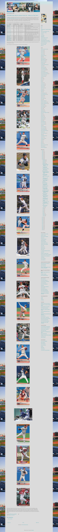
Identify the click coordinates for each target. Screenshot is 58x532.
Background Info (43, 55)
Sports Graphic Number (44, 130)
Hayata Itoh (8, 26)
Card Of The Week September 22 (44, 174)
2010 (42, 226)
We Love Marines (43, 258)
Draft (41, 77)
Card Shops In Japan (44, 32)
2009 (42, 227)
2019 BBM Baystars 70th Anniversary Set (45, 202)
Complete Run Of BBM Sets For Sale (45, 169)
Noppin (42, 298)
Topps (42, 134)
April (43, 212)
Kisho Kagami (9, 27)
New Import (42, 104)
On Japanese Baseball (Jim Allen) (45, 250)
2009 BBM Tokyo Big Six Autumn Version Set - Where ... (45, 172)
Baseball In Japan (43, 235)
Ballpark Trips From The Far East (45, 303)
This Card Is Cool (43, 336)
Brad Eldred (44, 181)
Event (42, 80)
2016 (42, 219)
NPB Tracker (42, 249)
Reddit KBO (42, 347)
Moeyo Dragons (43, 248)
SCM (41, 125)
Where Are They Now (44, 144)
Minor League (43, 98)
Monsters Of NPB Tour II (44, 103)
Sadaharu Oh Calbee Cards (44, 253)
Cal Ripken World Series (44, 64)
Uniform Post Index (43, 44)
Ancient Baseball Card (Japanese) (45, 326)
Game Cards (42, 85)
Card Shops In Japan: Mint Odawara (45, 178)
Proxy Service (43, 117)
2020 (42, 157)
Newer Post (9, 522)
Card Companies (43, 68)
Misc (41, 99)
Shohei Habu (8, 25)
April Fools (42, 54)
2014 (42, 221)
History (42, 89)
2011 (42, 225)
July (43, 208)
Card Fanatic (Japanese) (44, 280)
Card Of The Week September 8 (44, 194)
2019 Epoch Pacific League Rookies (44, 188)
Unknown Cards (43, 138)
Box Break (42, 63)
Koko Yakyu (42, 245)
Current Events (43, 76)
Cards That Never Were (44, 72)
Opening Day (42, 111)
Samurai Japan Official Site (44, 319)
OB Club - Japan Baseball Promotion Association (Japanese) (46, 267)
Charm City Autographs (44, 341)
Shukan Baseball (43, 129)
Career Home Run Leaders (44, 73)
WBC (41, 142)
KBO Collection (43, 342)
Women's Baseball (43, 147)
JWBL (42, 91)
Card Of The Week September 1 (44, 206)
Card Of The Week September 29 (44, 167)
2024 (42, 153)
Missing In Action (43, 100)
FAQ (41, 81)
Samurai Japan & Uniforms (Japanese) (46, 254)
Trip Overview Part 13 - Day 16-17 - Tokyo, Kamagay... (45, 165)
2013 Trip (42, 50)
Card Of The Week (43, 69)
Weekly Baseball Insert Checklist (45, 40)
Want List (42, 45)
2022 (42, 155)
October (44, 162)
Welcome (42, 143)
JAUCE (42, 297)
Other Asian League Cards (44, 112)
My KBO (42, 346)
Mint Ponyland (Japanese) (44, 290)
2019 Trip (42, 51)
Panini (42, 113)
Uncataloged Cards (43, 135)
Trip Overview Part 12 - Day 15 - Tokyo (45, 180)
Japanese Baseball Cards (20, 5)
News (42, 108)
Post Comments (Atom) (25, 524)
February (44, 214)
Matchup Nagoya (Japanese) (45, 286)
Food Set (42, 82)
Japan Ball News (43, 240)
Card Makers (42, 35)
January (44, 215)
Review (42, 120)
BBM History (42, 58)
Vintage (42, 139)
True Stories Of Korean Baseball (45, 350)
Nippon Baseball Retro (44, 333)
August (44, 207)
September (44, 163)
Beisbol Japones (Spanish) (44, 236)
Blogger (33, 530)
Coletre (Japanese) (43, 282)
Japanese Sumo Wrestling (44, 244)
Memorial (42, 95)
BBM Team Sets (43, 60)
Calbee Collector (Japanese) (44, 329)
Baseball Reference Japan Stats (45, 306)
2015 (42, 220)
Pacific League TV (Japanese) (45, 317)
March (43, 213)
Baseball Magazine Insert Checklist (45, 41)
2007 (42, 229)
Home (23, 522)
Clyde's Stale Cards (43, 330)
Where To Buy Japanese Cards (45, 31)
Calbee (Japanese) (43, 264)
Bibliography (42, 36)
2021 (42, 156)
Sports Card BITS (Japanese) (45, 291)
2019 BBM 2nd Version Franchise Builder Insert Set (45, 192)
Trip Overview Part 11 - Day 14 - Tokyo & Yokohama (45, 196)
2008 (42, 228)
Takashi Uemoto (9, 40)
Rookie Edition (43, 121)
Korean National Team (44, 94)
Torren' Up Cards (43, 337)
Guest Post (42, 86)
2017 (42, 218)
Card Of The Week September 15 (44, 184)
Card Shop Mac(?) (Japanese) (45, 281)
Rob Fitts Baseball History (44, 275)
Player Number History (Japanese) (45, 318)
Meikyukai (42, 312)
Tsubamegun (42, 257)
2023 (42, 154)
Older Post (37, 522)
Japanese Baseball (43, 241)
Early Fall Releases (45, 170)
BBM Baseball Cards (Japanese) (45, 263)
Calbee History (43, 67)
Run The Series (43, 122)
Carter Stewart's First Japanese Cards (45, 198)
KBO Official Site (43, 343)
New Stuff (42, 107)
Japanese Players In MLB (44, 37)
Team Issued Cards (43, 133)
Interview (42, 90)
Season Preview (43, 126)
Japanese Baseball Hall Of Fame (45, 311)
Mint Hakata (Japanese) (44, 289)
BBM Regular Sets (43, 59)
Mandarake (42, 285)
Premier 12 (42, 116)
